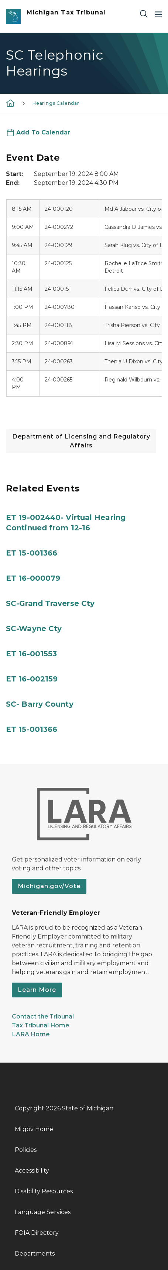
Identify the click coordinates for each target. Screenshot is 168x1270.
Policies (26, 1149)
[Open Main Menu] (158, 13)
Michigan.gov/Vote (49, 886)
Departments (35, 1253)
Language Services (43, 1212)
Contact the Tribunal (43, 1016)
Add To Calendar (43, 132)
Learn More (37, 989)
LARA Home (30, 1034)
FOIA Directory (37, 1232)
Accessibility (32, 1170)
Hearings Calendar (55, 103)
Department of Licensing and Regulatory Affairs (81, 441)
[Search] (143, 13)
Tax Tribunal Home (40, 1025)
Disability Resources (44, 1191)
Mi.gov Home (34, 1129)
